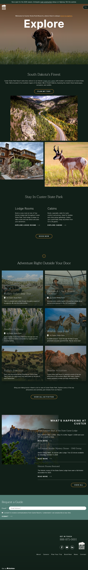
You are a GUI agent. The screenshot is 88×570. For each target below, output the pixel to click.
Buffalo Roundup (13, 370)
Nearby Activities (57, 370)
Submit (5, 516)
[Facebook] (62, 547)
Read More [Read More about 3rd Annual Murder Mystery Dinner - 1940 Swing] (43, 459)
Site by (8, 568)
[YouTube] (67, 547)
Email (4, 508)
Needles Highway (13, 329)
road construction (46, 2)
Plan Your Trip (56, 554)
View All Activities (44, 397)
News (76, 554)
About (38, 554)
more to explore (66, 16)
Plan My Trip (44, 91)
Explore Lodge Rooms (25, 225)
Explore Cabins (55, 225)
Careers (46, 554)
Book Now (44, 236)
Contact (83, 554)
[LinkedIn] (72, 547)
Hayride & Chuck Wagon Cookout (61, 292)
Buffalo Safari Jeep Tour (17, 294)
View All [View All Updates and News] (78, 485)
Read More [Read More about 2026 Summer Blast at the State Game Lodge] (43, 441)
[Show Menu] (85, 7)
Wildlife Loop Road (58, 331)
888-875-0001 (68, 539)
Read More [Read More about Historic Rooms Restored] (43, 476)
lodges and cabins (49, 81)
